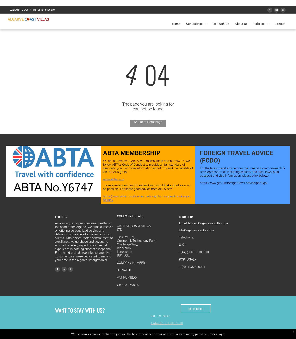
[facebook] (269, 11)
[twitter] (283, 11)
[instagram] (276, 11)
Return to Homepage (148, 122)
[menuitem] (176, 24)
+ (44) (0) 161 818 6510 (167, 323)
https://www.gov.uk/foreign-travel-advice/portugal (234, 183)
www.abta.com (113, 179)
